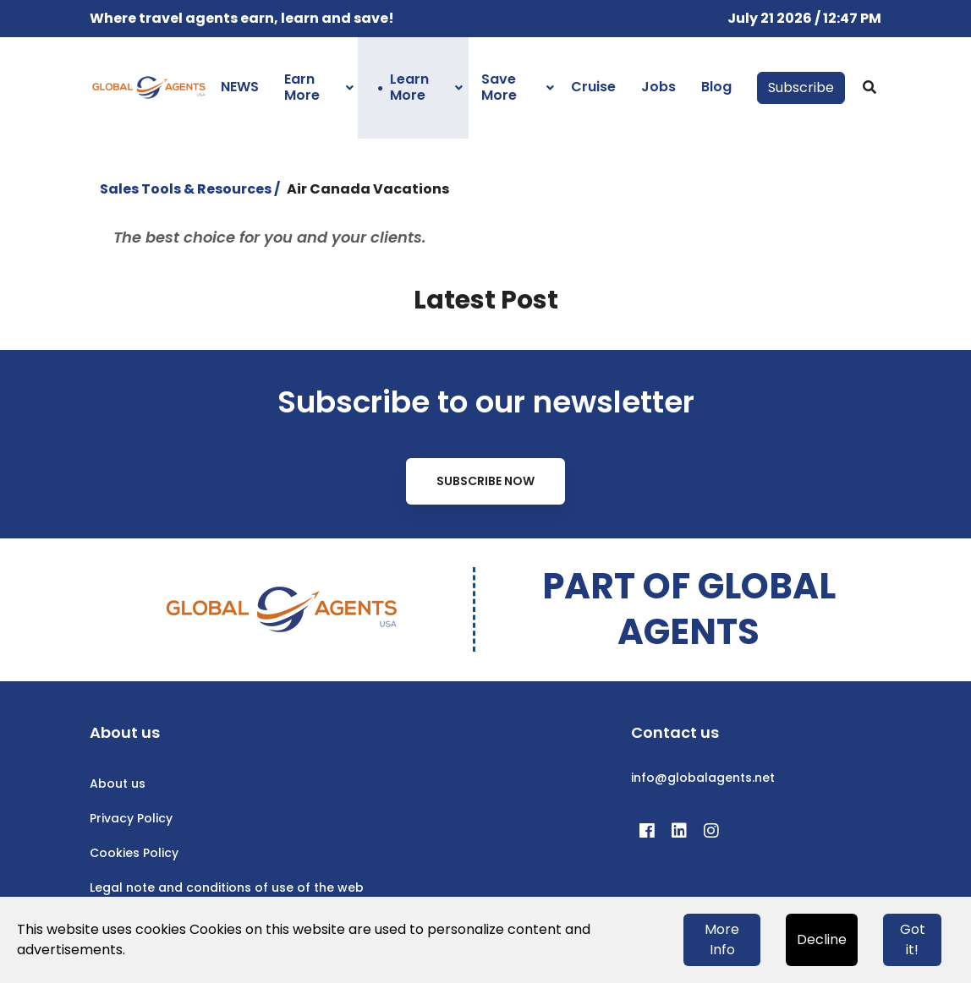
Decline (822, 939)
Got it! (912, 939)
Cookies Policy (134, 852)
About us (117, 783)
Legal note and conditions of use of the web (227, 887)
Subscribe (801, 87)
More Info (722, 939)
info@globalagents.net (703, 777)
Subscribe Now (485, 480)
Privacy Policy (131, 818)
